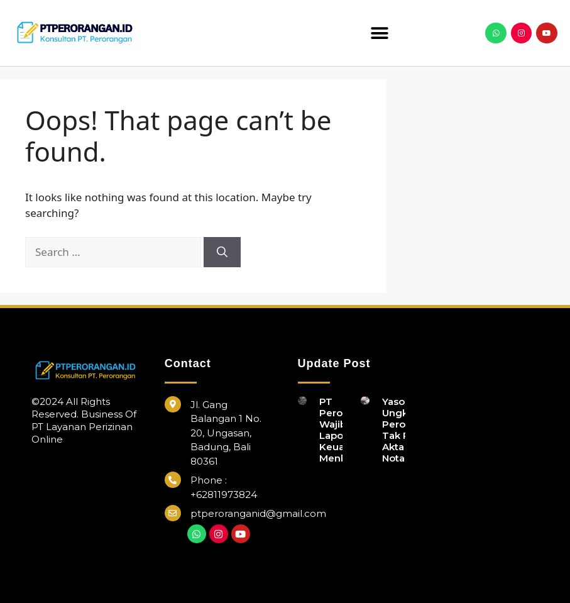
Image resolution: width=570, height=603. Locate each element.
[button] (380, 33)
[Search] (222, 252)
